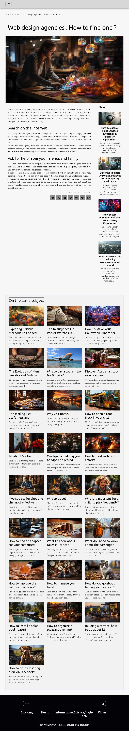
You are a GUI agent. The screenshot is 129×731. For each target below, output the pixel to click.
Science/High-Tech (83, 714)
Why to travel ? (57, 498)
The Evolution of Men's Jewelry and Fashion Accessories (25, 375)
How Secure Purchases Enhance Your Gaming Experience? (109, 219)
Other (17, 14)
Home (8, 14)
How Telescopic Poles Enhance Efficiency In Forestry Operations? (109, 134)
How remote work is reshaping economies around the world (110, 261)
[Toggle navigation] (9, 4)
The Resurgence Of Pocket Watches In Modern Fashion (60, 332)
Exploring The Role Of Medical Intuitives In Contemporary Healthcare (110, 177)
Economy (27, 712)
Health (45, 712)
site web (63, 136)
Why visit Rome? (58, 414)
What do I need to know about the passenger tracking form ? (101, 544)
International (64, 712)
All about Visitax (20, 456)
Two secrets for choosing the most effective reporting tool (26, 502)
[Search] (61, 703)
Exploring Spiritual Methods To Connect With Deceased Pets (23, 332)
